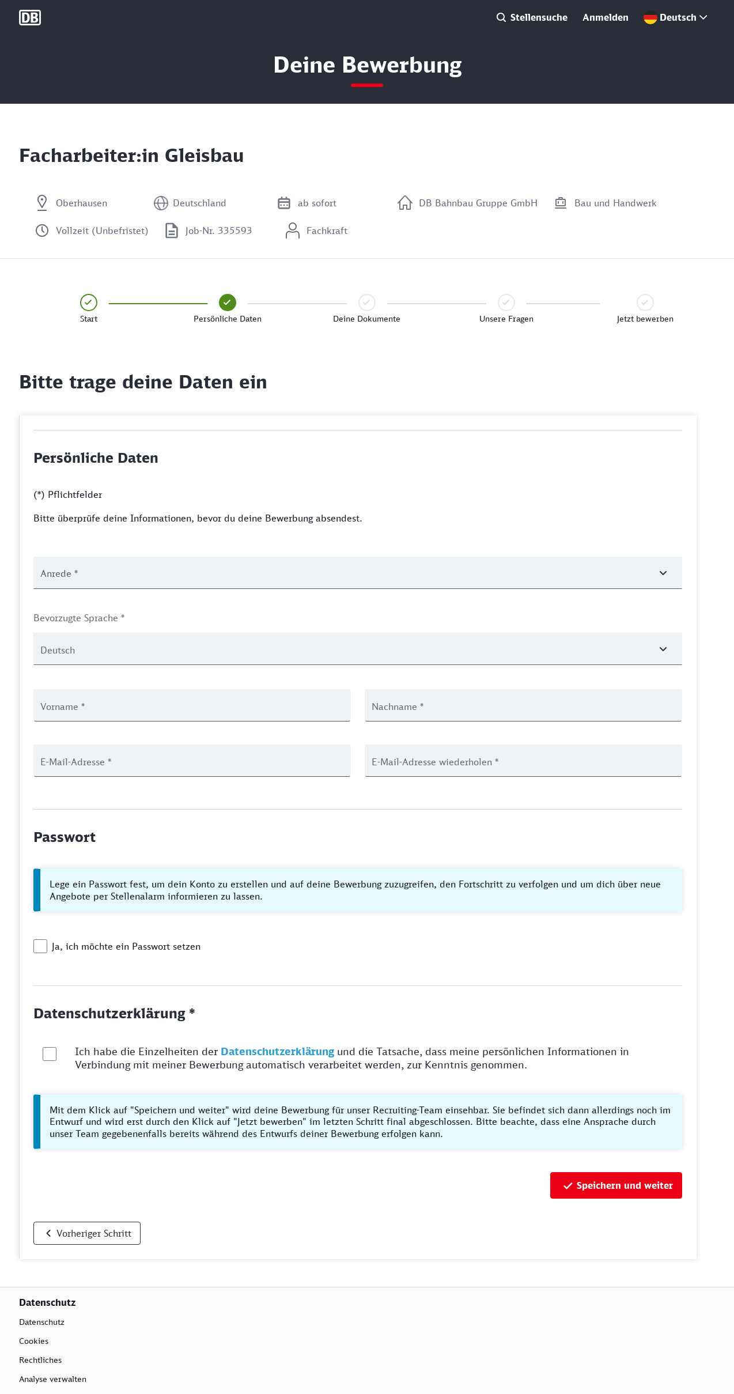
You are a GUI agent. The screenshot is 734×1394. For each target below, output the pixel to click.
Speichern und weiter (625, 1185)
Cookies (33, 1341)
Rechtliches (40, 1360)
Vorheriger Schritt (93, 1233)
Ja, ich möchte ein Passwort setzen (126, 946)
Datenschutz (42, 1322)
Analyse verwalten (52, 1379)
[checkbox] (40, 946)
